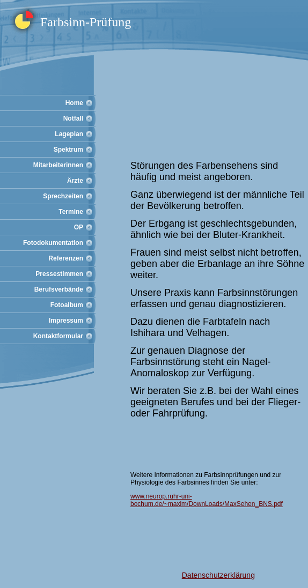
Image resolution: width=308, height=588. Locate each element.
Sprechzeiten (63, 196)
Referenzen (65, 258)
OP (78, 227)
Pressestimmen (59, 274)
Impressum (66, 320)
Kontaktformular (58, 336)
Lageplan (69, 134)
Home (74, 103)
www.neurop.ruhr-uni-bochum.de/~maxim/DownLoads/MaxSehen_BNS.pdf (206, 500)
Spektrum (68, 149)
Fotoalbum (66, 305)
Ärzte (75, 180)
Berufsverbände (58, 289)
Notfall (73, 118)
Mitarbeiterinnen (58, 165)
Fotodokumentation (53, 243)
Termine (70, 211)
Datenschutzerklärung (218, 575)
